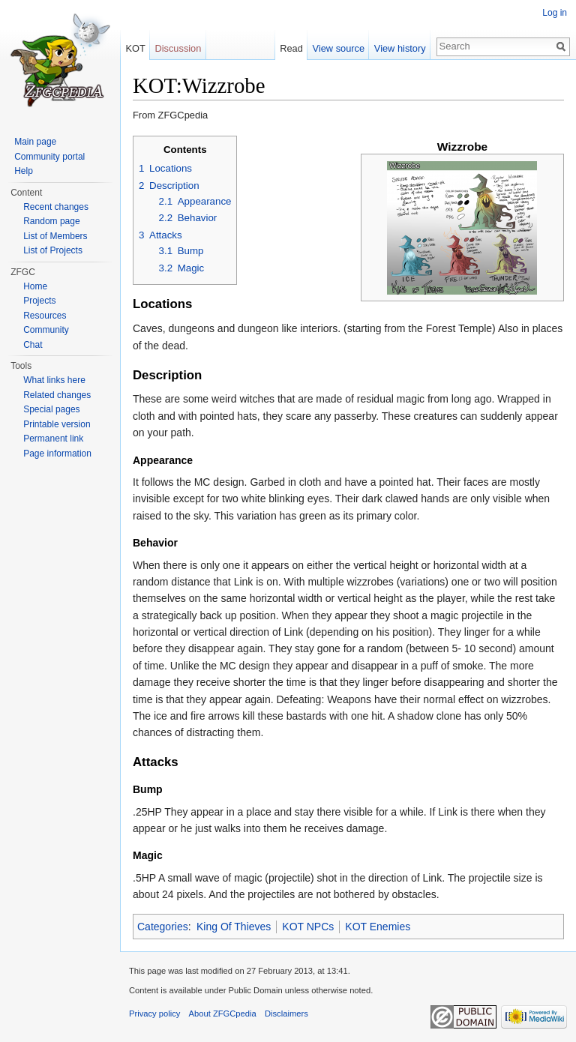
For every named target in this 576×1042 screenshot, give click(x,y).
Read (291, 48)
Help (23, 171)
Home (35, 286)
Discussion (177, 48)
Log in (554, 12)
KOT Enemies (377, 927)
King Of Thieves (233, 927)
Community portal (49, 156)
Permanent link (53, 438)
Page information (57, 453)
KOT (135, 48)
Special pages (51, 409)
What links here (54, 380)
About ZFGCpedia (222, 1013)
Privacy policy (154, 1013)
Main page (35, 141)
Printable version (56, 424)
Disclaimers (286, 1013)
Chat (32, 345)
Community (46, 330)
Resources (44, 315)
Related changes (57, 395)
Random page (51, 221)
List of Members (55, 236)
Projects (39, 300)
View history (400, 48)
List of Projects (52, 250)
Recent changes (55, 207)
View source (338, 48)
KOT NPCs (308, 927)
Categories (162, 927)
